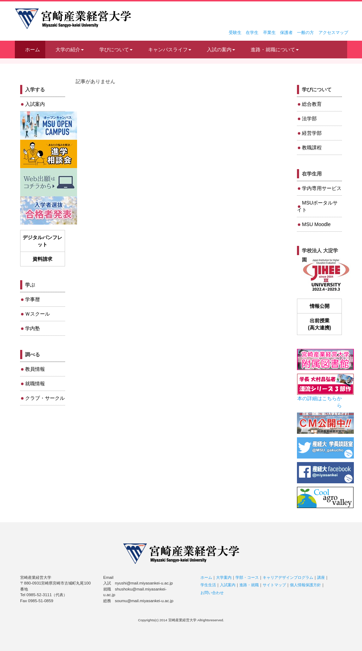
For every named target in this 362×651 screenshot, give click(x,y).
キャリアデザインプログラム (288, 577)
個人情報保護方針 (305, 585)
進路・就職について (275, 49)
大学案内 (224, 577)
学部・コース (247, 577)
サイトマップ (274, 585)
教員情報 (35, 369)
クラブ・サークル (45, 398)
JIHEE (325, 275)
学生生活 (208, 585)
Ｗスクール (37, 314)
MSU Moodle (316, 224)
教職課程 (312, 147)
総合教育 (312, 104)
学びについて (116, 49)
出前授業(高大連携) (319, 324)
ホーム (32, 49)
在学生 (252, 32)
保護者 (286, 32)
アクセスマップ (333, 32)
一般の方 (305, 32)
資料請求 (42, 259)
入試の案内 (221, 49)
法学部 (309, 118)
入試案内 (35, 104)
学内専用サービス (321, 188)
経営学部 (312, 133)
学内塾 (32, 328)
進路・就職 (249, 585)
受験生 (235, 32)
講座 (321, 577)
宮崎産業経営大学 (73, 18)
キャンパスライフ (169, 49)
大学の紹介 (70, 49)
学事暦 (32, 299)
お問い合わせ (212, 592)
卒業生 (269, 32)
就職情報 (35, 383)
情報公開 (319, 306)
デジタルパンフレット (42, 241)
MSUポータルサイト (317, 206)
